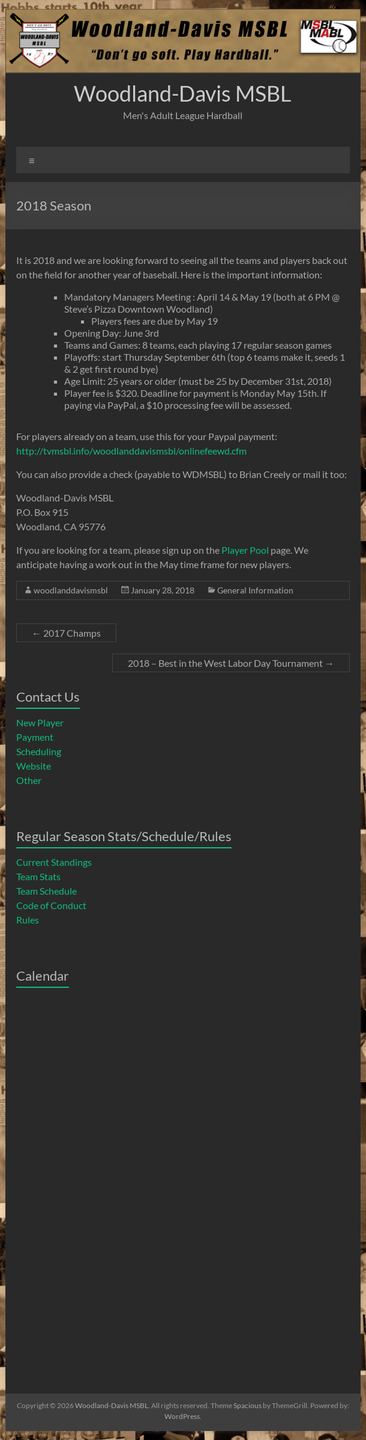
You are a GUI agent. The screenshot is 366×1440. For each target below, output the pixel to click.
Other (28, 780)
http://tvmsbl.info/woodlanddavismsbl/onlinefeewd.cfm (131, 450)
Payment (34, 737)
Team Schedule (46, 890)
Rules (27, 919)
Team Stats (38, 876)
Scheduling (38, 751)
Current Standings (54, 862)
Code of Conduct (51, 905)
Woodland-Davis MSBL (183, 93)
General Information (255, 590)
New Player (40, 722)
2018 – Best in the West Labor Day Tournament (231, 663)
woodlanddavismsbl (71, 590)
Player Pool (245, 550)
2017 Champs (66, 633)
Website (33, 765)
